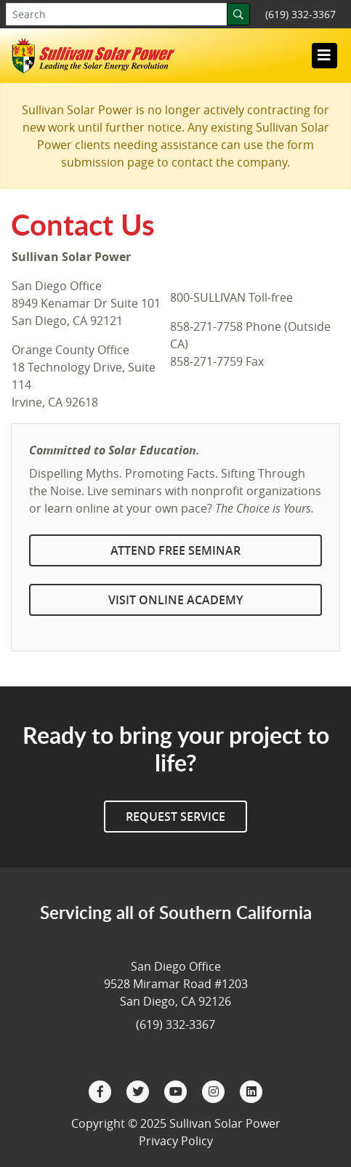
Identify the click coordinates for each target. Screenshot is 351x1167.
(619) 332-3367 (300, 14)
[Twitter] (139, 1091)
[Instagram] (215, 1091)
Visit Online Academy (175, 600)
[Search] (238, 14)
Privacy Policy (176, 1141)
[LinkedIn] (251, 1091)
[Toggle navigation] (324, 55)
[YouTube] (177, 1091)
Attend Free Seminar (175, 550)
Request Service (175, 817)
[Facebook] (102, 1091)
